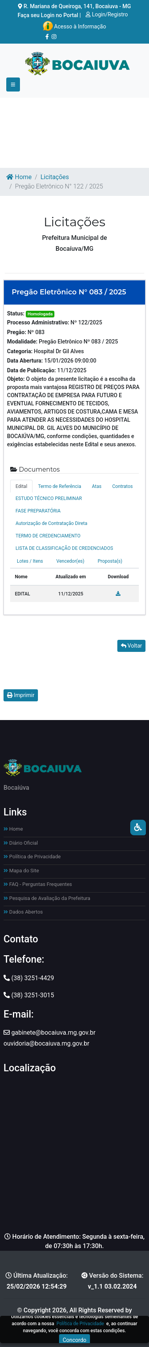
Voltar (131, 646)
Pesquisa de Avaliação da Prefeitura (47, 898)
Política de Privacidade (32, 856)
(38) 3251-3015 (29, 995)
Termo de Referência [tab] (59, 486)
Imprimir (20, 695)
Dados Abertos (23, 912)
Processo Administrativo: (38, 322)
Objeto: (16, 379)
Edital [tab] (21, 486)
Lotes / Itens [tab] (30, 561)
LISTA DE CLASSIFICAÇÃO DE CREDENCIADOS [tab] (64, 548)
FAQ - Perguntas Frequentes (38, 884)
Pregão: (16, 332)
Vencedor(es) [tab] (70, 561)
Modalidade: (22, 341)
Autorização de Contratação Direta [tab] (51, 523)
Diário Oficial (21, 843)
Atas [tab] (96, 486)
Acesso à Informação (74, 26)
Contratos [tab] (122, 486)
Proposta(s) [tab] (110, 561)
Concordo (74, 1340)
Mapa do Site (21, 870)
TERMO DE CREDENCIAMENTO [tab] (48, 536)
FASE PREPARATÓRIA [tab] (38, 511)
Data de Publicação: (31, 370)
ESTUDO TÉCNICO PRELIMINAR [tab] (49, 498)
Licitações (54, 177)
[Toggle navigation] (13, 84)
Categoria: (19, 351)
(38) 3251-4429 (29, 978)
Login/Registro (107, 14)
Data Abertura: (25, 360)
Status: (16, 313)
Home (19, 177)
